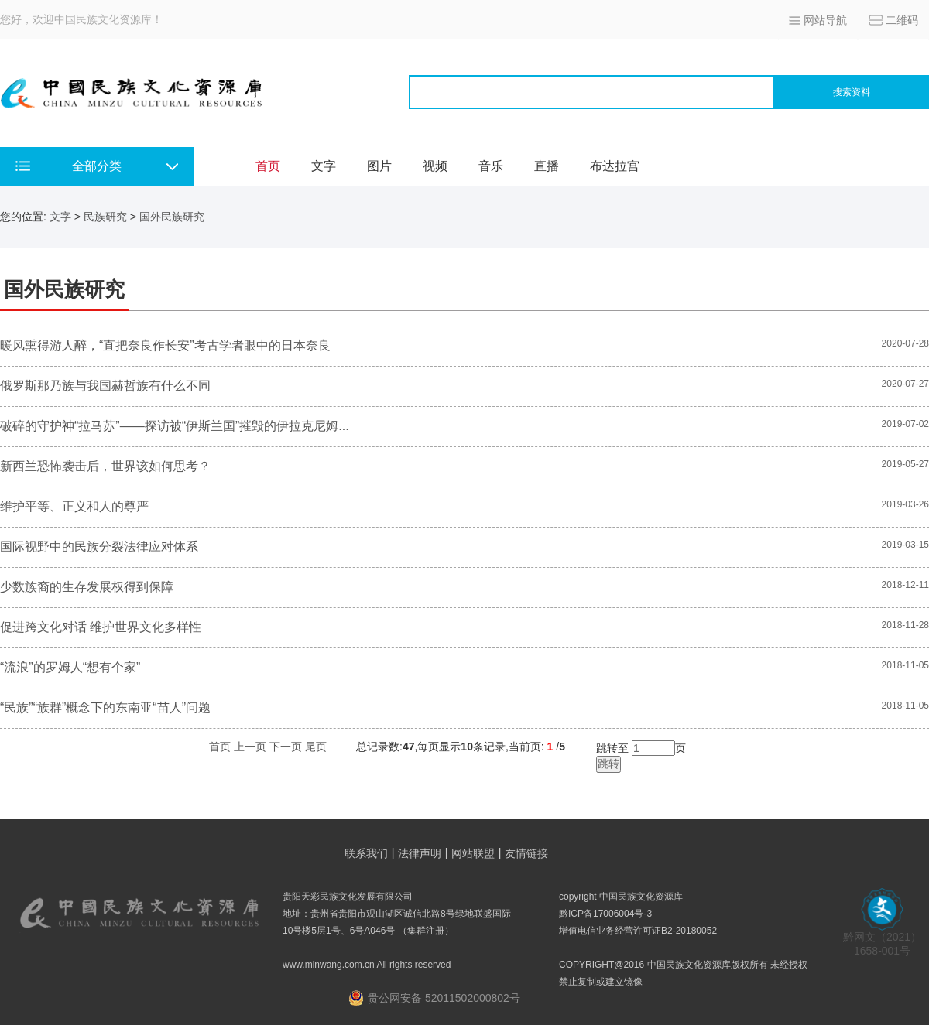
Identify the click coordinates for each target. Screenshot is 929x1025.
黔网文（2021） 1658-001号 (882, 939)
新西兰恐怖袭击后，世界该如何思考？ (105, 466)
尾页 (316, 746)
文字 (323, 166)
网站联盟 (473, 853)
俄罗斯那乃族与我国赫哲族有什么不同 (105, 385)
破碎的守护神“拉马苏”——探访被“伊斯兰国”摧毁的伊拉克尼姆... (174, 425)
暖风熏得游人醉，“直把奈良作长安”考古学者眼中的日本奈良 (165, 345)
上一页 (250, 746)
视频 (435, 166)
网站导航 (825, 20)
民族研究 (105, 216)
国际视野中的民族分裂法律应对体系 (99, 546)
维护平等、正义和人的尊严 (74, 506)
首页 (267, 166)
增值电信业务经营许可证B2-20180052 (638, 930)
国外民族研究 (171, 216)
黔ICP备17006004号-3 (605, 913)
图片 (379, 166)
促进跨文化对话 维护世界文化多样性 (100, 627)
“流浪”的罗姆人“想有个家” (70, 667)
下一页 (285, 746)
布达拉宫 (614, 166)
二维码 (902, 20)
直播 (546, 166)
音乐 (490, 166)
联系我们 (366, 853)
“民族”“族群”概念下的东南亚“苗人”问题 (105, 707)
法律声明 (419, 853)
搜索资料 (851, 92)
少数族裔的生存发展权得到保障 (86, 586)
